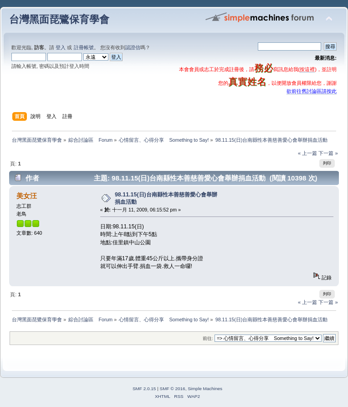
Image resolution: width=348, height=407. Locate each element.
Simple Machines (205, 388)
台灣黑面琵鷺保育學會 (59, 19)
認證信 (132, 47)
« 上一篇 (307, 153)
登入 (61, 47)
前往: (208, 338)
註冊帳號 (84, 47)
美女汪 (26, 196)
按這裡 (307, 69)
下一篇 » (328, 153)
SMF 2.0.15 (144, 388)
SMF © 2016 (172, 388)
